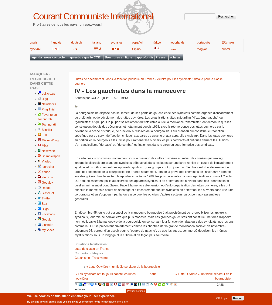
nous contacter (55, 57)
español (137, 42)
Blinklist (47, 129)
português (203, 42)
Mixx (45, 145)
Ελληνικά (228, 42)
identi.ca (47, 177)
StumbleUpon (51, 156)
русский (35, 49)
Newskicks (49, 104)
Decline (237, 299)
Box (44, 203)
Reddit (46, 187)
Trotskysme (100, 257)
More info (122, 302)
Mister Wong (50, 140)
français (56, 42)
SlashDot (48, 193)
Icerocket (48, 166)
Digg (45, 98)
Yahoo (46, 172)
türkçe (157, 42)
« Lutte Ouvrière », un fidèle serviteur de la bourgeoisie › (204, 276)
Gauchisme (82, 257)
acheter (175, 57)
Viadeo (46, 161)
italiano (96, 42)
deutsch (76, 42)
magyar (202, 49)
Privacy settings (136, 291)
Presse (160, 57)
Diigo (45, 209)
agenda (36, 57)
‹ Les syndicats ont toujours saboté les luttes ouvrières (106, 276)
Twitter (46, 198)
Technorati (49, 124)
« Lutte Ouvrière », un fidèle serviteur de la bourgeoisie (123, 266)
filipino (136, 49)
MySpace (48, 230)
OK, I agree (222, 299)
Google (47, 219)
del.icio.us (48, 93)
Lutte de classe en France (92, 248)
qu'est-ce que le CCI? (85, 57)
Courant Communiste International (93, 16)
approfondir (144, 57)
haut (153, 274)
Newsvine (48, 150)
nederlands (176, 42)
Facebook (48, 214)
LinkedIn (47, 224)
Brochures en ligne (118, 57)
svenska (116, 42)
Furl (44, 135)
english (34, 42)
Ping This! (48, 109)
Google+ (47, 182)
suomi (226, 49)
